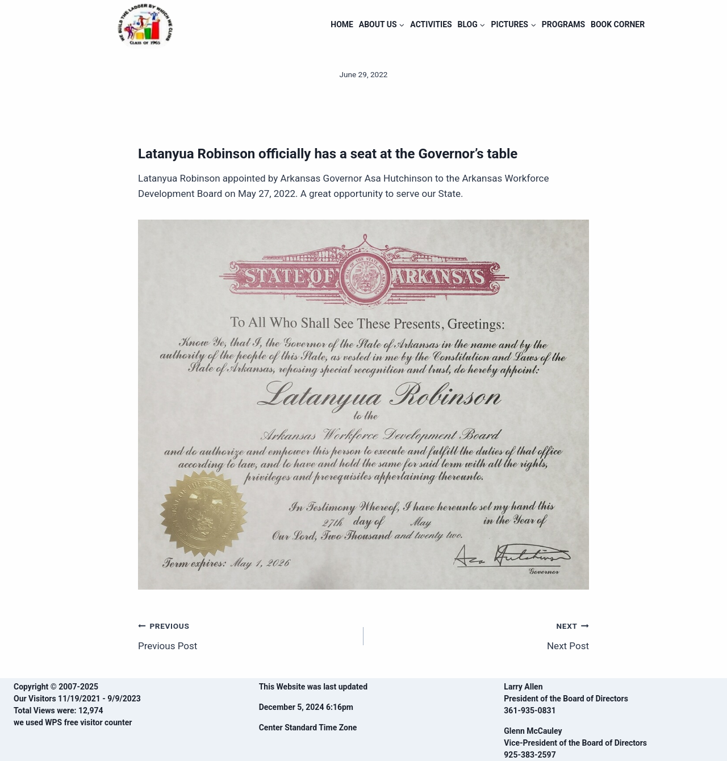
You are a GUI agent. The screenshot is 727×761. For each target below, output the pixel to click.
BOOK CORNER (618, 24)
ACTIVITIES (431, 24)
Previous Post (246, 634)
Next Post (481, 634)
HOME (342, 24)
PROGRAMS (563, 24)
